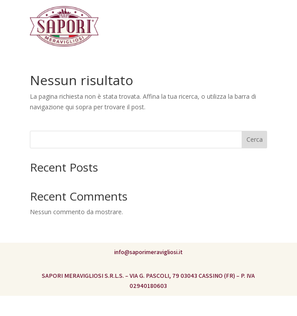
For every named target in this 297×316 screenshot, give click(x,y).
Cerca (254, 139)
